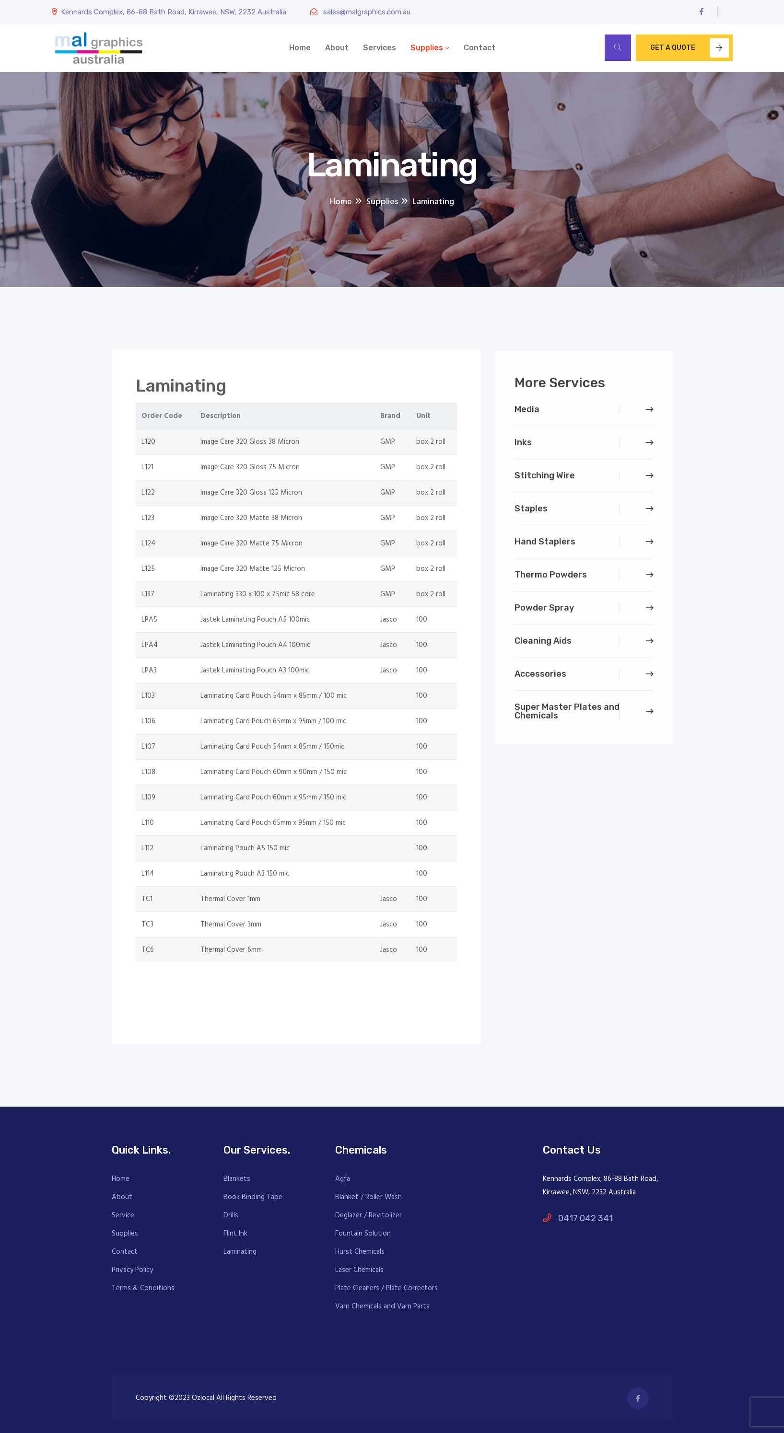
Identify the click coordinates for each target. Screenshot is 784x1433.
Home (300, 47)
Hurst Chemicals (360, 1252)
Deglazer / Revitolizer (368, 1215)
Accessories (540, 677)
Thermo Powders (551, 578)
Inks (523, 446)
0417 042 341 (578, 1218)
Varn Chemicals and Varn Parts (382, 1306)
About (337, 47)
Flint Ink (235, 1233)
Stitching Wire (545, 479)
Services (379, 47)
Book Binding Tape (252, 1197)
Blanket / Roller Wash (368, 1197)
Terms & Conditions (143, 1288)
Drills (230, 1215)
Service (123, 1215)
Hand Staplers (545, 545)
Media (527, 413)
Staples (531, 512)
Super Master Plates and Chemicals (567, 715)
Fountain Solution (363, 1233)
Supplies (426, 47)
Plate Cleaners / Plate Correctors (386, 1288)
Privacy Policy (132, 1270)
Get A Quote (689, 48)
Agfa (342, 1179)
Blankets (236, 1179)
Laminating (240, 1252)
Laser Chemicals (359, 1270)
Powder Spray (544, 611)
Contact (479, 47)
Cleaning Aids (543, 644)
